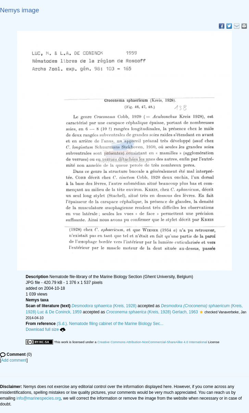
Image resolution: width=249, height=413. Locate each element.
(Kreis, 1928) (104, 305)
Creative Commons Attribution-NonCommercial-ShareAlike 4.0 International (152, 342)
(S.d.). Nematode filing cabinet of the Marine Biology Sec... (110, 323)
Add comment (13, 360)
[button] (201, 312)
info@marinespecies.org (38, 398)
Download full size (45, 329)
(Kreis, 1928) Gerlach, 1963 (152, 312)
